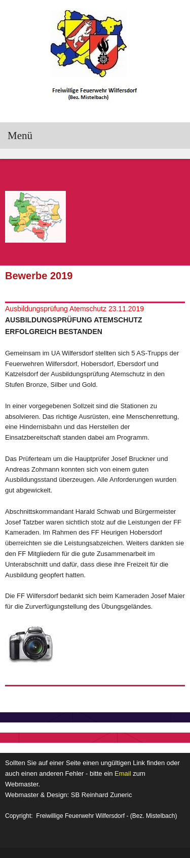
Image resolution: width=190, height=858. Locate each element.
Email (123, 773)
